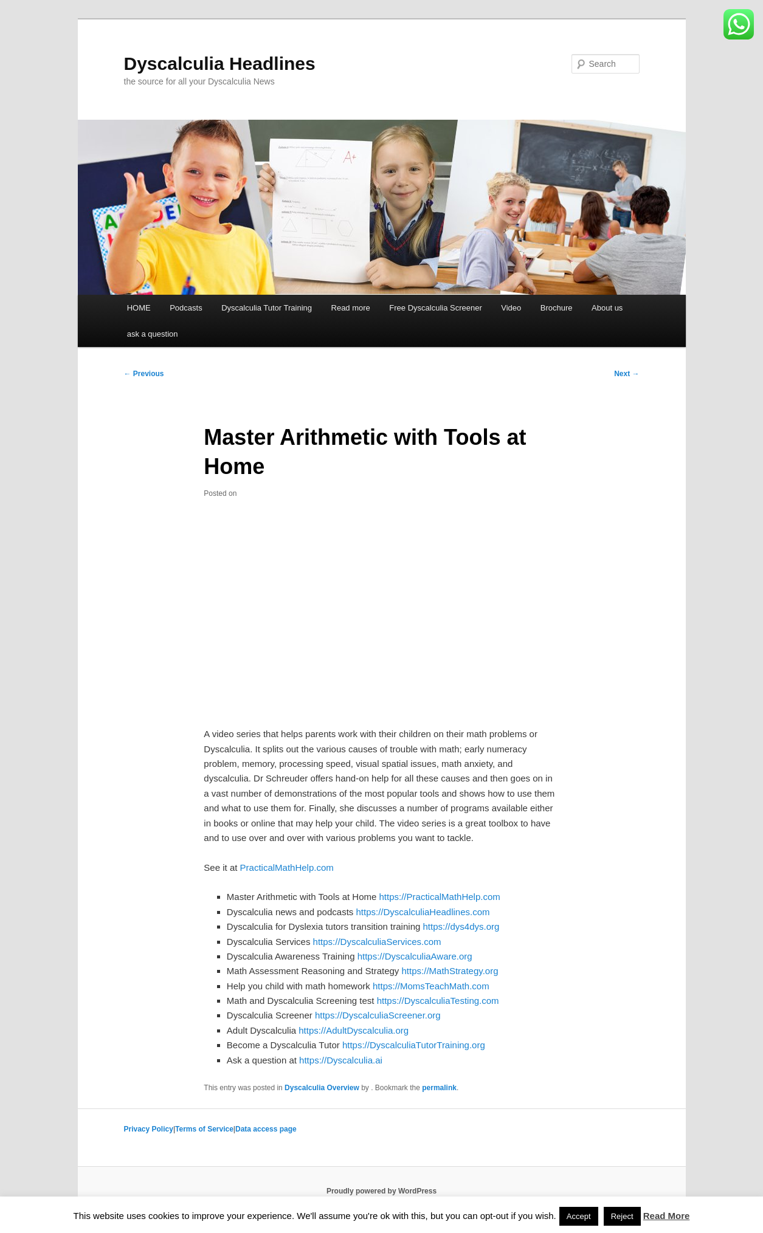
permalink (439, 1088)
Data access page (266, 1129)
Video (511, 307)
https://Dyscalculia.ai (340, 1060)
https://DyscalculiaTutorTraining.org (413, 1045)
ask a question (152, 333)
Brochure (556, 307)
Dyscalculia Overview (322, 1088)
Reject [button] (622, 1216)
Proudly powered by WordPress (381, 1191)
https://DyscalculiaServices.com (377, 941)
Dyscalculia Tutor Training (266, 307)
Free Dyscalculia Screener (435, 307)
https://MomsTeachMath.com (431, 986)
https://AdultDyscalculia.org (354, 1030)
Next (626, 373)
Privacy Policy (148, 1129)
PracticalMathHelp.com (287, 867)
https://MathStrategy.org (450, 971)
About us (607, 307)
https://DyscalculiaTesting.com (438, 1000)
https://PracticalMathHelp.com (439, 896)
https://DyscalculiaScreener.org (378, 1015)
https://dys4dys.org (461, 926)
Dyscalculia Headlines (220, 63)
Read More (666, 1216)
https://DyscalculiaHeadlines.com (422, 912)
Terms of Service (204, 1129)
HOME (139, 307)
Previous (144, 373)
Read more (350, 307)
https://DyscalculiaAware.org (414, 956)
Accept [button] (579, 1216)
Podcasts (186, 307)
